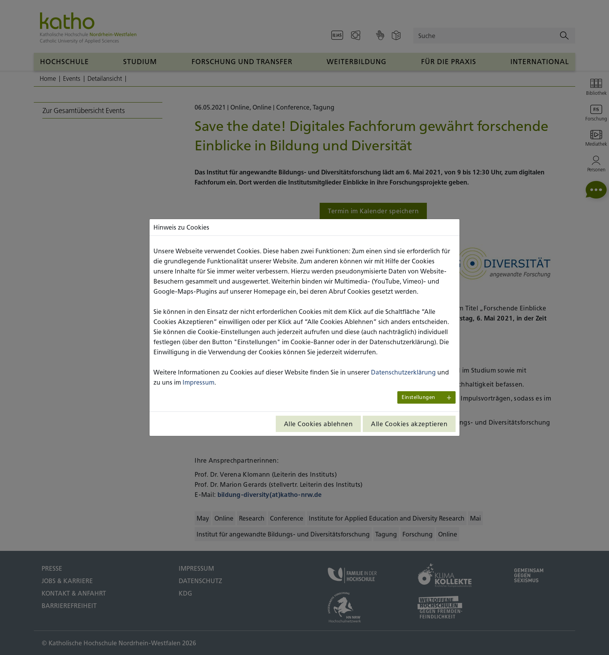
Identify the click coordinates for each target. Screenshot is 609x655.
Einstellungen (418, 397)
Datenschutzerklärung (403, 372)
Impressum (198, 382)
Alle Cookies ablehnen (318, 424)
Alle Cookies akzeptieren (409, 424)
